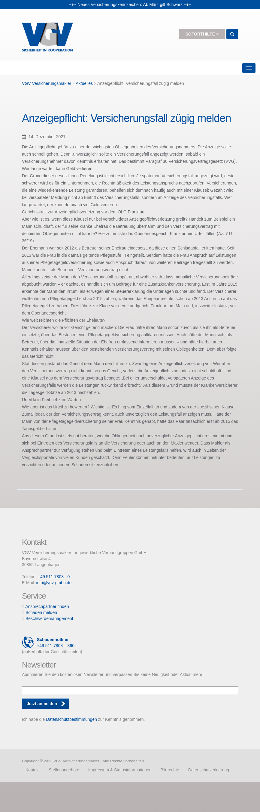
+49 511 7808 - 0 (54, 576)
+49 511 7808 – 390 (48, 643)
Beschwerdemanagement (49, 618)
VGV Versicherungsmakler (46, 83)
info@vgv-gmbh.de (53, 582)
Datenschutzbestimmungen (71, 719)
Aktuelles (84, 83)
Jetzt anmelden (42, 703)
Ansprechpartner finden (47, 606)
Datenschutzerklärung (208, 769)
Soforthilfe (202, 34)
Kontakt (33, 769)
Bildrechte (170, 769)
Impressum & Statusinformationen (120, 769)
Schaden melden (41, 612)
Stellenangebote (64, 769)
